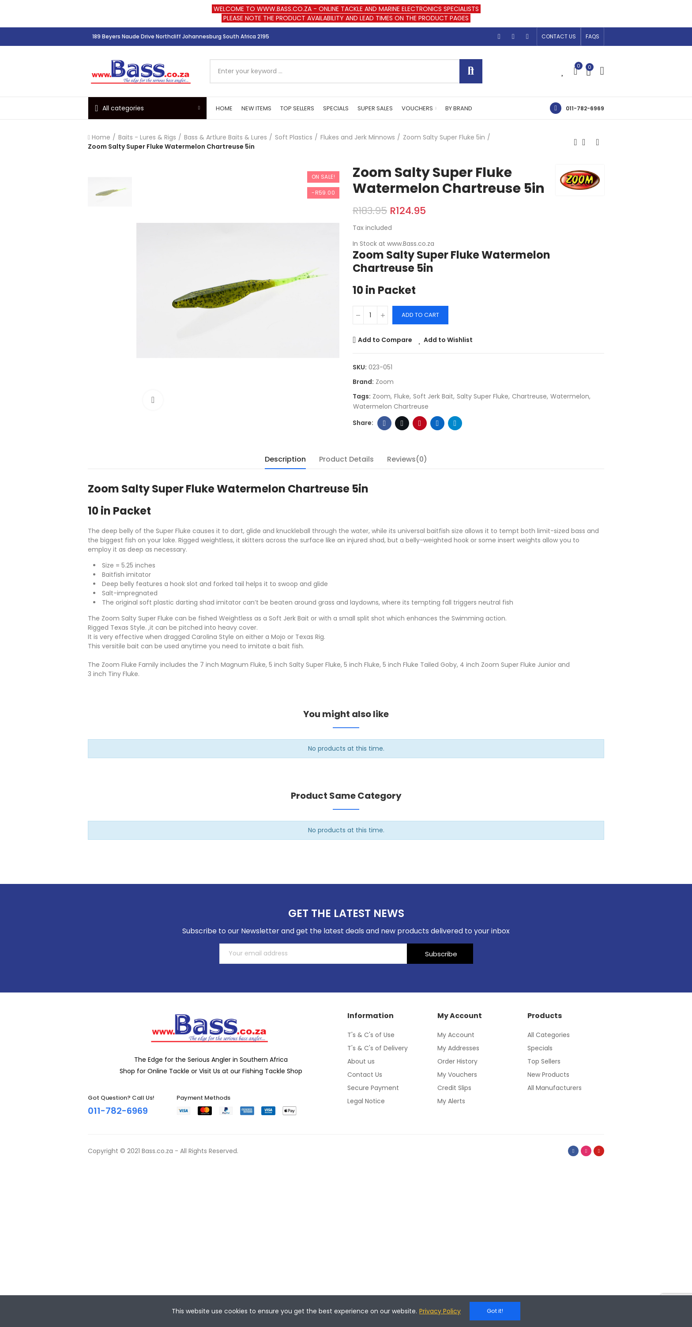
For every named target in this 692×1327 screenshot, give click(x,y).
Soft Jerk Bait (433, 396)
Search (470, 71)
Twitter (402, 423)
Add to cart (420, 315)
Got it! (495, 1311)
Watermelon (569, 396)
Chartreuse (529, 396)
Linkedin (437, 423)
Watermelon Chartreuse (391, 406)
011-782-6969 (585, 108)
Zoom (385, 381)
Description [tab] (285, 459)
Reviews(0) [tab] (407, 459)
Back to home (586, 142)
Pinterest (419, 423)
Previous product (575, 142)
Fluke (402, 396)
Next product (597, 142)
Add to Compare (385, 339)
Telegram (455, 423)
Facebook (384, 423)
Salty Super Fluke (482, 396)
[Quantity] (370, 315)
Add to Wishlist (448, 339)
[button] (559, 36)
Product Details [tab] (346, 459)
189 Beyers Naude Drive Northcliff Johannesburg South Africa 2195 (180, 36)
